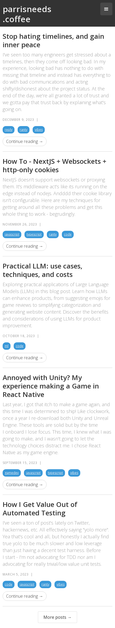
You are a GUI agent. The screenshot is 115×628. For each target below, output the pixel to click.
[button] (106, 9)
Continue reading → (24, 141)
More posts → (57, 617)
